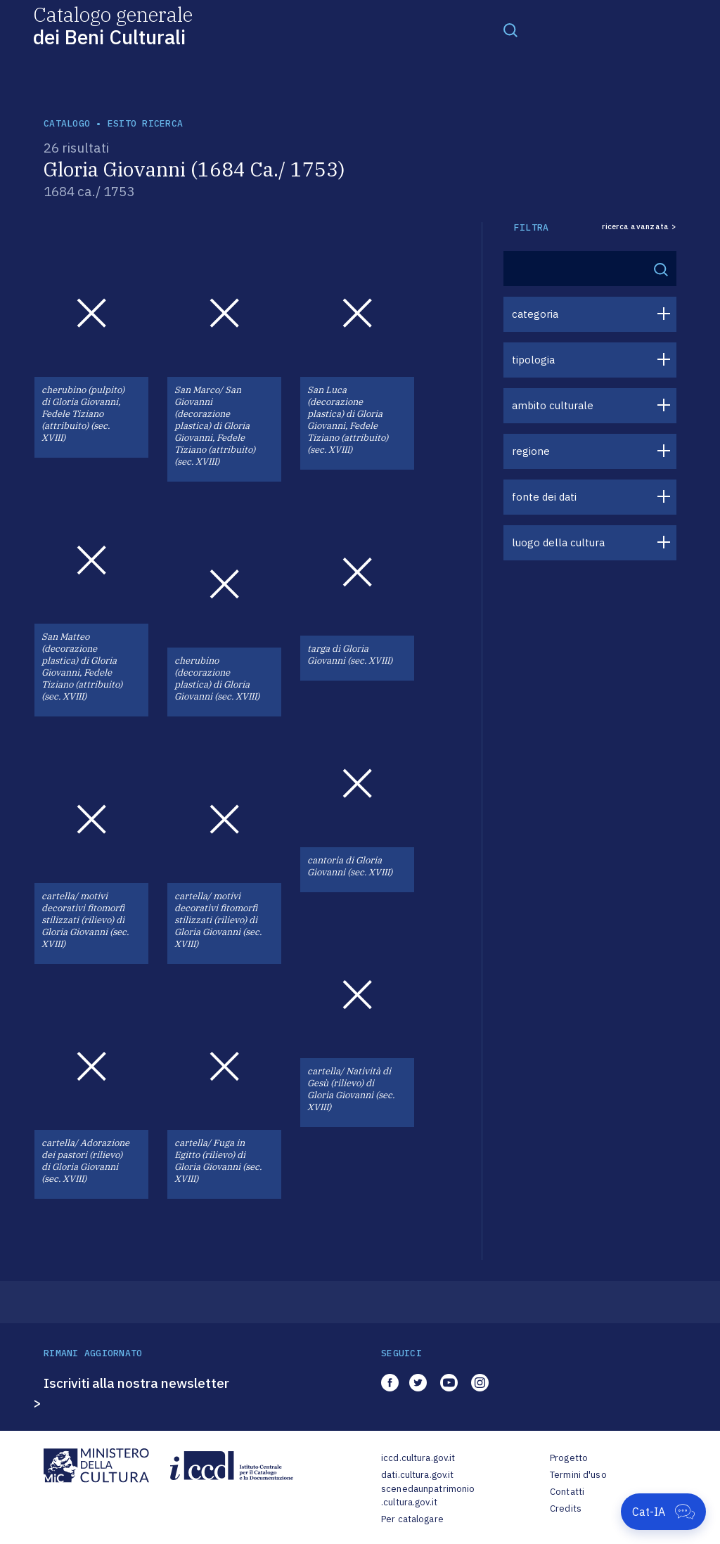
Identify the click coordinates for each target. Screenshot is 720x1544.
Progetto (569, 1458)
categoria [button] (535, 314)
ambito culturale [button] (552, 405)
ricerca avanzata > (639, 226)
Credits (565, 1508)
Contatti (567, 1492)
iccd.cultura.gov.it (418, 1458)
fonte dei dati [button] (544, 496)
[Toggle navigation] (510, 29)
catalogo (67, 123)
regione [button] (531, 451)
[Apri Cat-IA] (663, 1511)
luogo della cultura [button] (558, 542)
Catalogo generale (113, 25)
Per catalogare (412, 1519)
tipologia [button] (533, 359)
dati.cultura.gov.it (417, 1475)
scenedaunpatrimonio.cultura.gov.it (428, 1496)
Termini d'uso (578, 1475)
